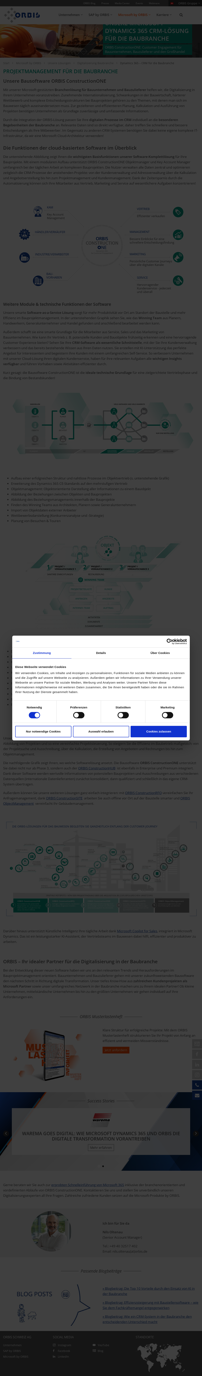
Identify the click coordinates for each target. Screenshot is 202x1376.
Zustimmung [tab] (42, 653)
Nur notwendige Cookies (43, 731)
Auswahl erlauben (101, 731)
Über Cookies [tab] (160, 653)
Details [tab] (101, 653)
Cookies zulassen (158, 731)
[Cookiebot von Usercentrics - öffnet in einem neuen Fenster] (169, 641)
